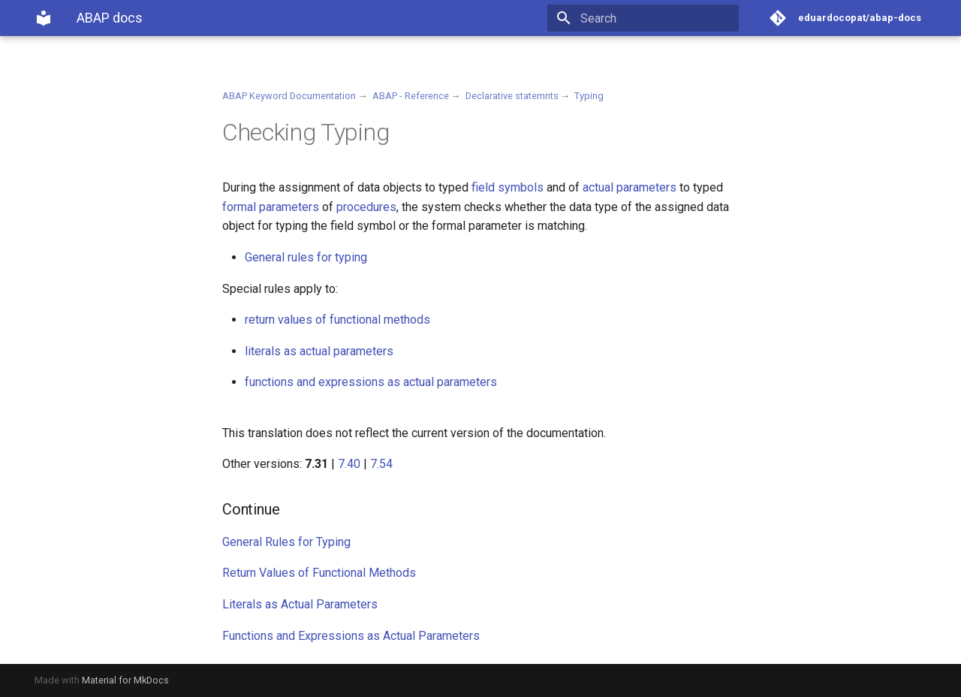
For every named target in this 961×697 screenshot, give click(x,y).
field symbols (507, 187)
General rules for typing (306, 257)
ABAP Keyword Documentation (289, 95)
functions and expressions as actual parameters (371, 382)
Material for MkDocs (125, 680)
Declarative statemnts (512, 95)
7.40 (349, 464)
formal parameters (270, 207)
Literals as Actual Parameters (300, 604)
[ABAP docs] (44, 18)
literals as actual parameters (319, 351)
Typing (589, 95)
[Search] (651, 18)
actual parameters (629, 187)
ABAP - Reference (410, 95)
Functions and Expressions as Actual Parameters (351, 636)
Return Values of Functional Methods (319, 573)
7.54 (381, 464)
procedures (366, 207)
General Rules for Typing (286, 542)
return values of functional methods (337, 319)
